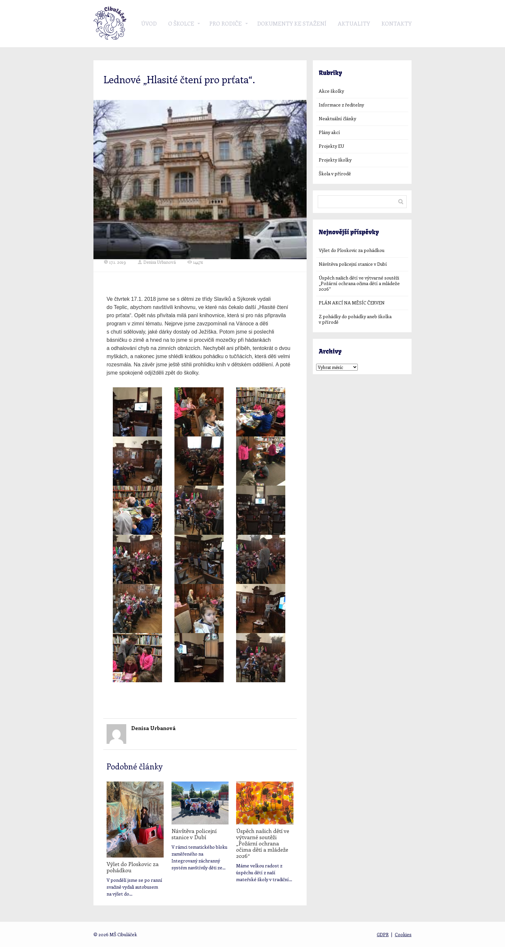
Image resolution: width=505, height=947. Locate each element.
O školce (181, 23)
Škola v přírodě (335, 173)
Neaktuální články (337, 118)
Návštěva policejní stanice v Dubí (194, 834)
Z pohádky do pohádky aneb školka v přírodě (355, 319)
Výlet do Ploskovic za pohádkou (133, 867)
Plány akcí (329, 132)
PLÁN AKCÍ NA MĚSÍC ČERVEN (352, 303)
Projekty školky (335, 160)
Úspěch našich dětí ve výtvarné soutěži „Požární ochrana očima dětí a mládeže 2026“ (262, 843)
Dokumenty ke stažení (291, 23)
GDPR (383, 934)
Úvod (149, 23)
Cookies (403, 934)
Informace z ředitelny (341, 105)
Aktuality (354, 23)
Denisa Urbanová (156, 262)
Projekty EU (331, 146)
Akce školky (331, 91)
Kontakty (396, 23)
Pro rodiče (225, 23)
